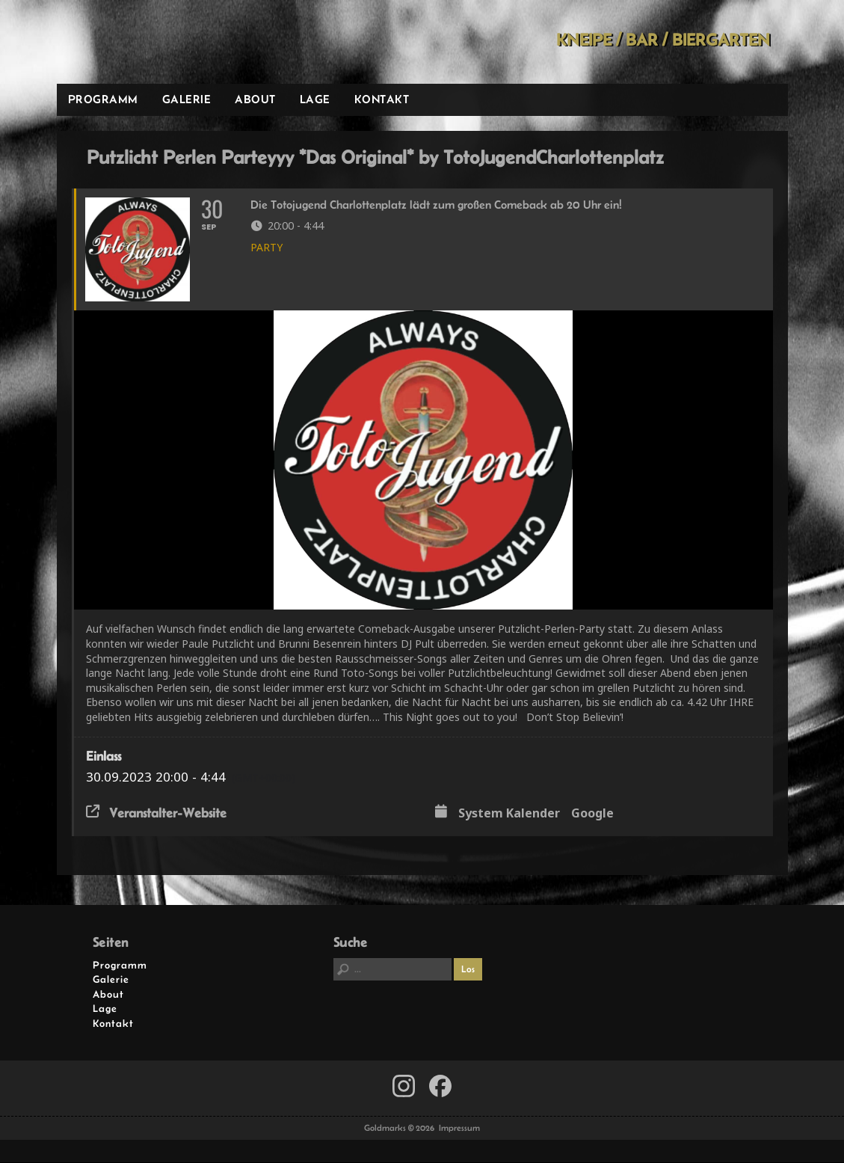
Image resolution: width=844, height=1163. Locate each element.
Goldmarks (163, 42)
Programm (103, 99)
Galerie (187, 99)
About (255, 99)
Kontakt (382, 99)
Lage (315, 99)
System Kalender (509, 814)
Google (592, 814)
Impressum (459, 1128)
